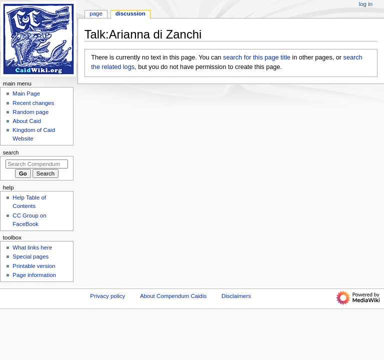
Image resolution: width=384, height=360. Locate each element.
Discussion (131, 13)
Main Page (26, 93)
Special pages (30, 257)
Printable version (33, 266)
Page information (34, 275)
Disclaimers (236, 296)
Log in (365, 4)
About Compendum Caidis (173, 296)
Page (96, 13)
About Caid (26, 121)
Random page (30, 112)
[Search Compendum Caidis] (37, 164)
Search (11, 153)
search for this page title (256, 57)
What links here (32, 247)
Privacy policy (107, 296)
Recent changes (33, 103)
